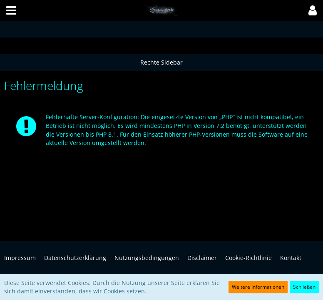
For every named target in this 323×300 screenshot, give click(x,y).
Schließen (304, 286)
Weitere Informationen (258, 286)
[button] (11, 10)
